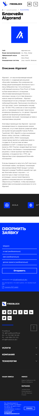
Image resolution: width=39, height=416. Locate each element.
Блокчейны (12, 10)
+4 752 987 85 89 (12, 335)
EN (29, 4)
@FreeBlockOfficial (12, 333)
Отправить (19, 270)
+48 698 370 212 (11, 337)
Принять (29, 408)
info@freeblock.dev (20, 279)
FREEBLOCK (12, 4)
